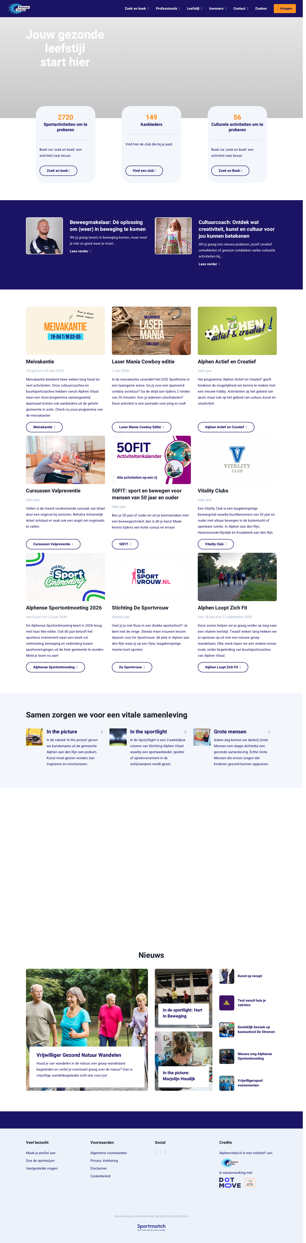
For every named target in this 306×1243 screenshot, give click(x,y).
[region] (151, 856)
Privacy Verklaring (104, 1160)
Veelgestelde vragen (42, 1168)
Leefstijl (194, 8)
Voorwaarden (102, 1143)
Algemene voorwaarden (108, 1153)
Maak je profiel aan (41, 1153)
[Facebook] (155, 1152)
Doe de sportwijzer (40, 1160)
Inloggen (284, 8)
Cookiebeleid (100, 1176)
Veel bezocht (37, 1143)
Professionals (168, 8)
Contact (240, 8)
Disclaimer (98, 1168)
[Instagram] (160, 1152)
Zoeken (261, 8)
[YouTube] (165, 1152)
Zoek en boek (137, 8)
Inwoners (218, 8)
